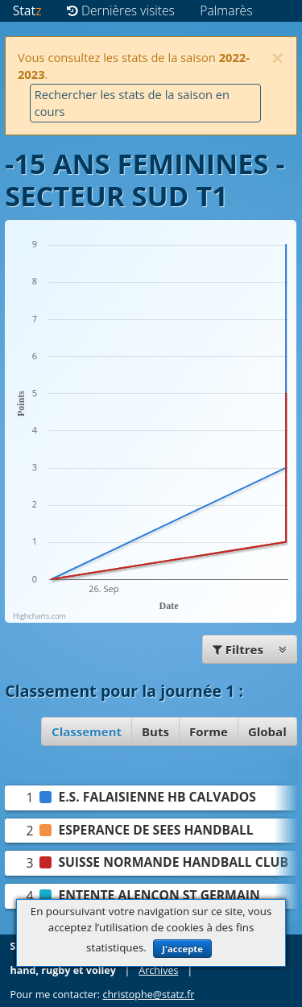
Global (267, 731)
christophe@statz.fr (148, 994)
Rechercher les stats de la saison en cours (132, 102)
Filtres (250, 649)
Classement (87, 731)
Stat (27, 10)
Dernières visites (121, 10)
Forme (208, 731)
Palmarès (226, 10)
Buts (155, 731)
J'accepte (182, 949)
